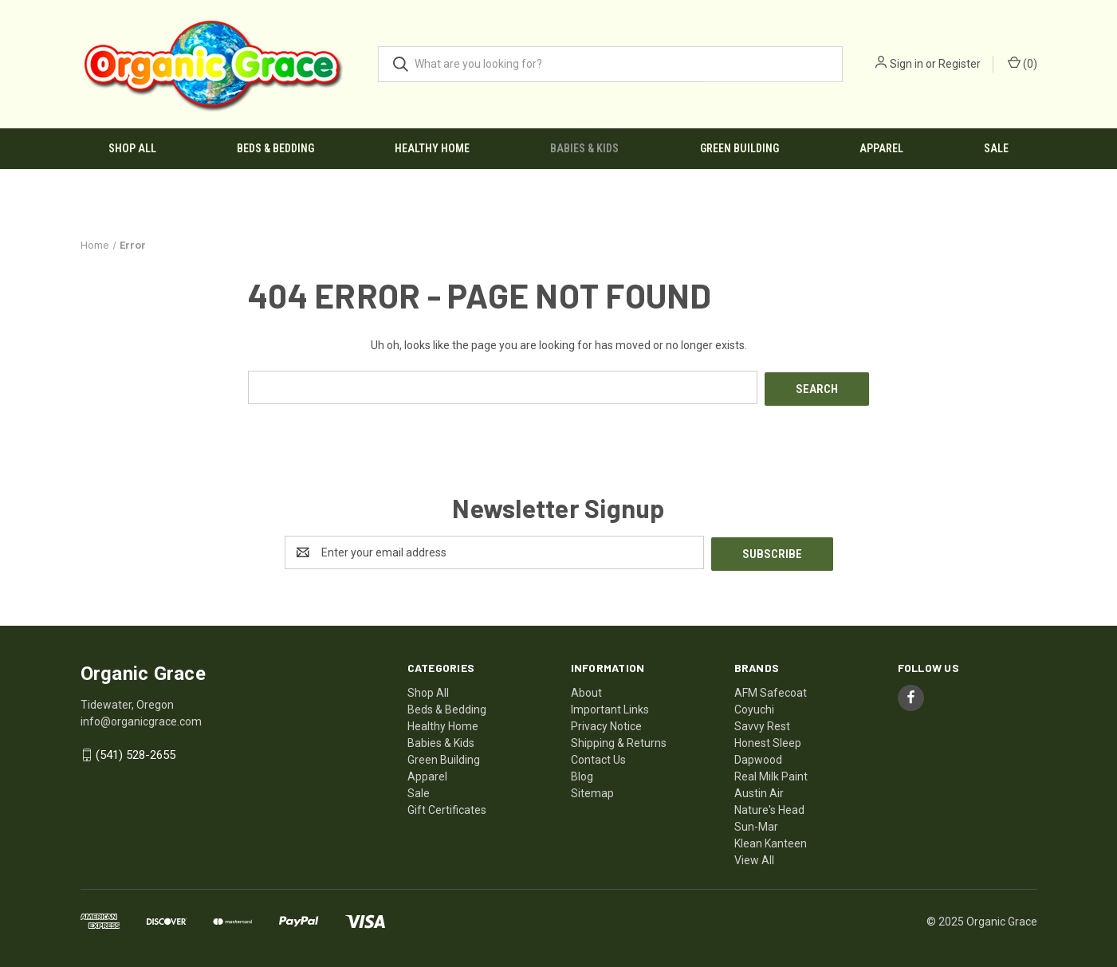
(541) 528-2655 (135, 752)
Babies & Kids (584, 148)
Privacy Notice (606, 722)
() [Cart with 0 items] (1022, 63)
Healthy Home (432, 148)
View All (754, 856)
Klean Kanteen (770, 839)
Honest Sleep (767, 739)
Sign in (906, 63)
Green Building (739, 148)
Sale (996, 148)
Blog (582, 772)
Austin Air (759, 789)
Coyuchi (754, 705)
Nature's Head (769, 806)
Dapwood (758, 755)
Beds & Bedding (275, 148)
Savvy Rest (762, 722)
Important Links (610, 705)
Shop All (132, 148)
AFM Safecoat (770, 688)
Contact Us (598, 755)
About (586, 688)
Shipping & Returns (619, 739)
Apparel (881, 148)
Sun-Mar (756, 822)
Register (959, 63)
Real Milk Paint (771, 772)
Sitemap (592, 789)
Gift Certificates (446, 806)
